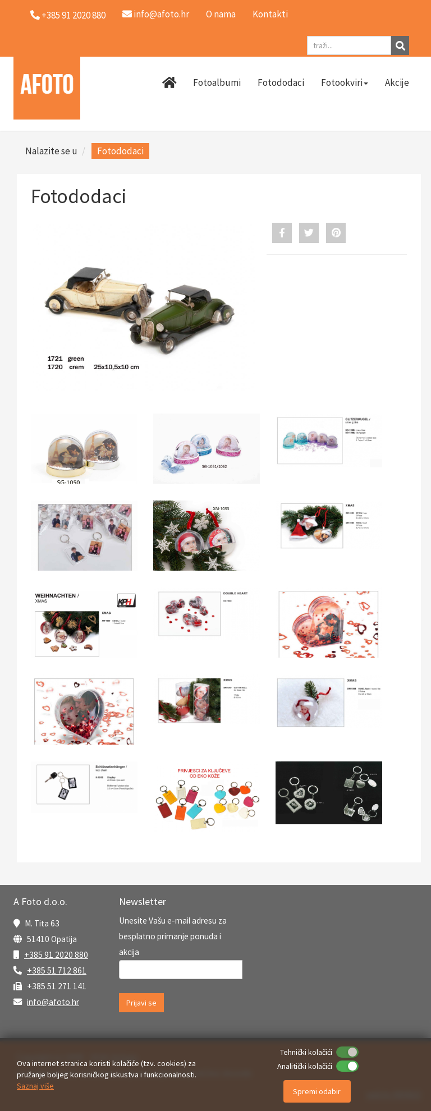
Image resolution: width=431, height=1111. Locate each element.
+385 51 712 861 (56, 970)
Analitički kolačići (304, 1066)
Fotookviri (344, 82)
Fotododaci (281, 82)
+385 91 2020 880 (56, 954)
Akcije (397, 82)
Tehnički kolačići (306, 1052)
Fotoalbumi (217, 82)
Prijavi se (141, 1003)
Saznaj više (35, 1086)
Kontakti (270, 14)
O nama (221, 14)
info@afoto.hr (155, 14)
